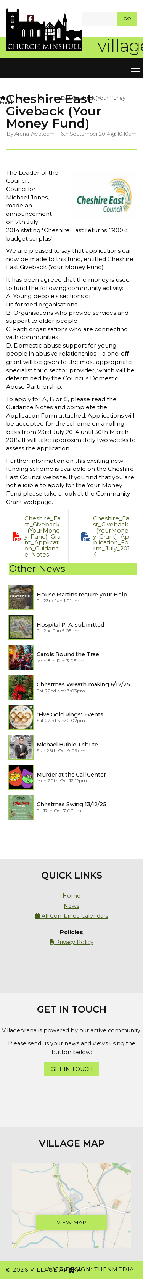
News (22, 98)
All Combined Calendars (71, 915)
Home (71, 895)
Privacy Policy (71, 942)
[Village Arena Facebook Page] (30, 19)
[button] (71, 68)
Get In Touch (72, 1069)
